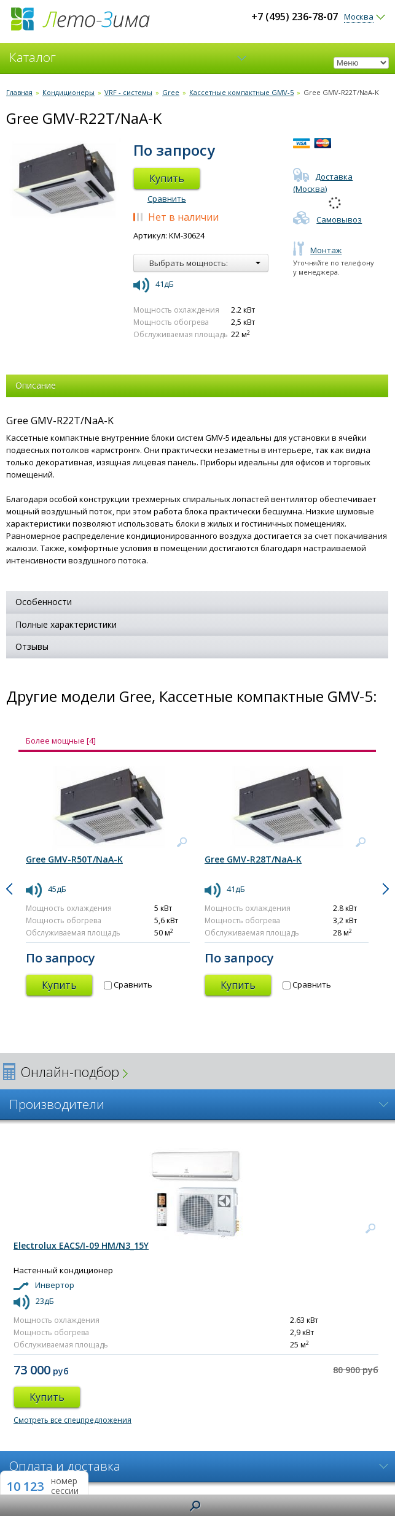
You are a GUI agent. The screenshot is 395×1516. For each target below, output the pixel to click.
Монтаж (317, 250)
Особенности (43, 602)
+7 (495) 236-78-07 (294, 16)
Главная (19, 92)
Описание (35, 385)
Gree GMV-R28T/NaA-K (253, 859)
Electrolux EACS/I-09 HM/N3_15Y (81, 1245)
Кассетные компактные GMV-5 (241, 92)
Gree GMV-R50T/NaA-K (74, 859)
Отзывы (32, 646)
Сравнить (166, 198)
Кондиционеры (68, 92)
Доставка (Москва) (323, 182)
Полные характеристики (66, 624)
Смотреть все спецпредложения (72, 1420)
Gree (170, 92)
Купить (166, 178)
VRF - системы (128, 92)
